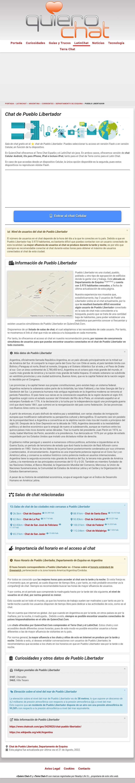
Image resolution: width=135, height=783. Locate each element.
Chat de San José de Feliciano (41, 525)
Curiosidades (35, 43)
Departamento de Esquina (69, 104)
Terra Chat (67, 49)
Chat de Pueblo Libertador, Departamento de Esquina (38, 746)
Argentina (34, 104)
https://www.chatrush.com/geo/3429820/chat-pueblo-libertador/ (45, 726)
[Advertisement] (67, 76)
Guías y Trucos (60, 43)
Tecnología (116, 43)
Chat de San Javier (35, 534)
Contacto (84, 768)
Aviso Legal (52, 768)
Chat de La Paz (31, 519)
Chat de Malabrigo (96, 530)
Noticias (98, 43)
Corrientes (48, 104)
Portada (16, 43)
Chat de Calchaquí (95, 519)
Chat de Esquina (32, 513)
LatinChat (81, 43)
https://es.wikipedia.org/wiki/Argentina (31, 732)
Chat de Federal (95, 525)
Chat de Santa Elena (96, 513)
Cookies (69, 768)
